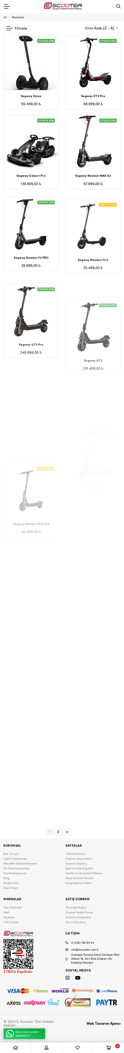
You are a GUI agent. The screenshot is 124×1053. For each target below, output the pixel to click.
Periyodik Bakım (76, 907)
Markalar (18, 17)
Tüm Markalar (12, 907)
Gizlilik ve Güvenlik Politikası (83, 873)
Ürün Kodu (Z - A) (100, 28)
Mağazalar (11, 883)
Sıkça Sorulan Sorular (79, 878)
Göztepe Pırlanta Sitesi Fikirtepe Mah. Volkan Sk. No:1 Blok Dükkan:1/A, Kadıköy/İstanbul (92, 958)
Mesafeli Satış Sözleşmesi (20, 863)
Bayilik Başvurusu (14, 873)
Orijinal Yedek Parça (79, 912)
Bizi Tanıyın (11, 853)
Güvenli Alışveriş (76, 863)
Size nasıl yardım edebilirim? (22, 1033)
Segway (8, 917)
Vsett (6, 912)
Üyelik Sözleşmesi (15, 858)
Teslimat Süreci (75, 853)
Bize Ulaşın (10, 888)
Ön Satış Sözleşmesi (16, 868)
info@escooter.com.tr (82, 949)
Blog (6, 878)
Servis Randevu (75, 922)
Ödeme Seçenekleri (79, 858)
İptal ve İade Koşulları (79, 868)
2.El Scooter (11, 922)
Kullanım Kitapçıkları (78, 917)
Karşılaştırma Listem (78, 883)
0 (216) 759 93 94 (79, 942)
